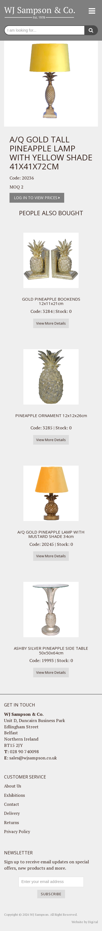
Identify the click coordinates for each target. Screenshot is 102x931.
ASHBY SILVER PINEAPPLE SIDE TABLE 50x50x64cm (51, 650)
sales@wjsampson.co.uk (33, 758)
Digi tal (93, 922)
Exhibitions (14, 795)
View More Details (51, 323)
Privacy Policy (17, 831)
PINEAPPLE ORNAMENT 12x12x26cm (51, 415)
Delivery (12, 813)
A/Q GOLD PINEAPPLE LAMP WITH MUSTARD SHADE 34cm (51, 534)
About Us (12, 786)
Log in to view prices (37, 197)
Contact (11, 804)
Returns (11, 822)
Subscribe (51, 893)
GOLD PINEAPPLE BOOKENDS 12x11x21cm (51, 301)
